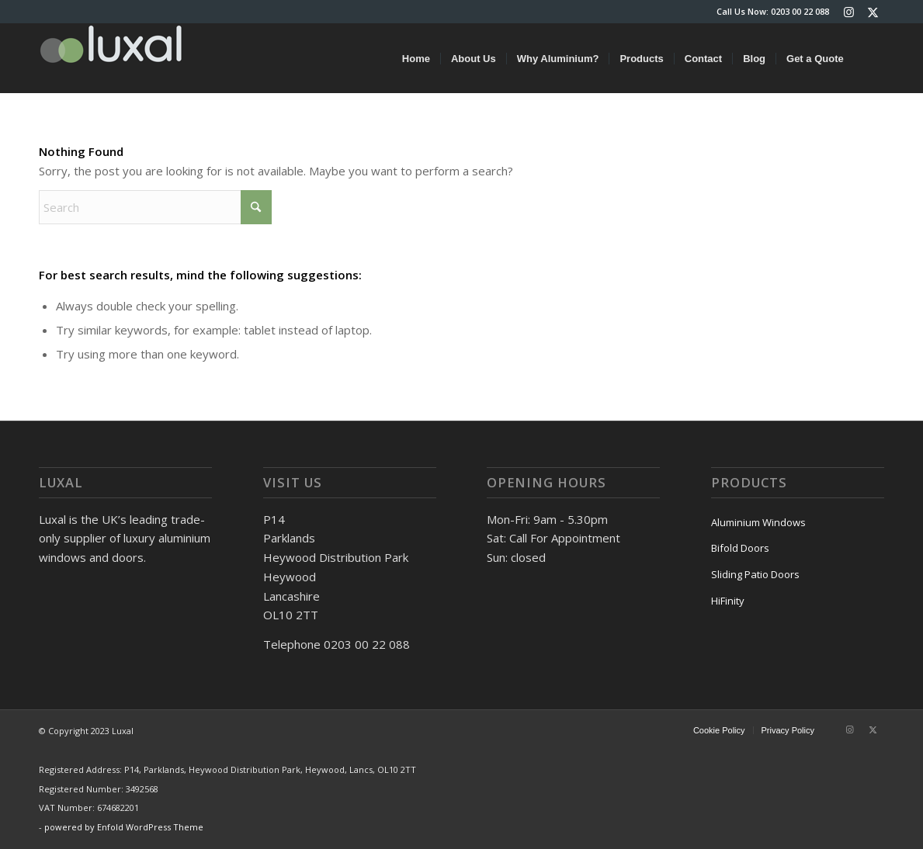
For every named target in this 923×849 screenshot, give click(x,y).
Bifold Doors (740, 548)
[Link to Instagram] (849, 11)
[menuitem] (416, 58)
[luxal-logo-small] (111, 58)
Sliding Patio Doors (755, 574)
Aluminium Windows (758, 522)
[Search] (869, 58)
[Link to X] (872, 11)
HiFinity (727, 601)
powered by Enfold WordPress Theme (123, 827)
